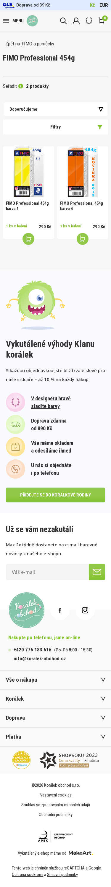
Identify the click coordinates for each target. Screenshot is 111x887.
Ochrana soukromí (27, 874)
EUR (103, 5)
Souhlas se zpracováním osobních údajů (55, 804)
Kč (92, 5)
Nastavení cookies (56, 795)
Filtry (76, 127)
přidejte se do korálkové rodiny (55, 495)
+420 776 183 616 (33, 650)
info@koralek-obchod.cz (40, 658)
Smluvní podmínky (62, 874)
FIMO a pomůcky (38, 44)
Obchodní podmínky (56, 814)
